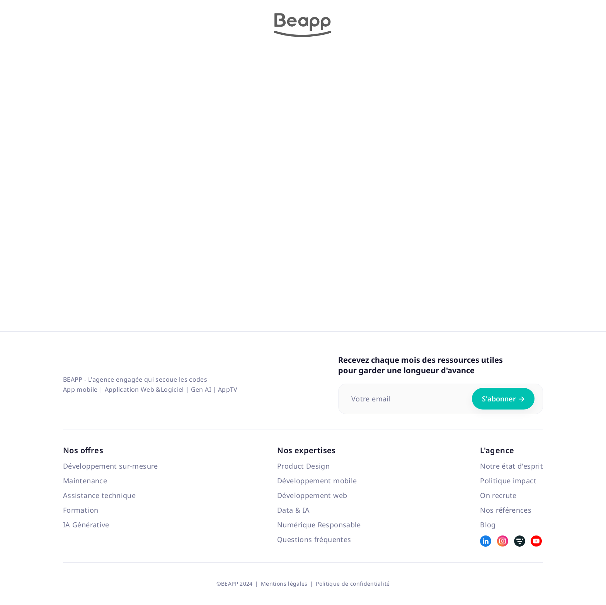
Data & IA (293, 510)
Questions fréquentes (314, 539)
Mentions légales (284, 583)
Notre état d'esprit (511, 466)
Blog (487, 525)
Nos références (505, 510)
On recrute (498, 495)
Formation (80, 510)
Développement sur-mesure (110, 466)
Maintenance (85, 480)
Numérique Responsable (319, 525)
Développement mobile (317, 480)
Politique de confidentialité (353, 583)
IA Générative (86, 525)
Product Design (303, 466)
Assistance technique (99, 495)
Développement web (312, 495)
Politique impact (508, 480)
